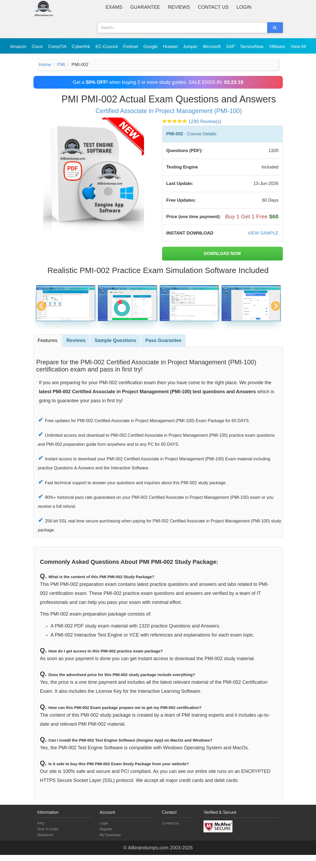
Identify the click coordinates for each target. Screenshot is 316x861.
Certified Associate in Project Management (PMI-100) (169, 111)
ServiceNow (252, 46)
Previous (41, 315)
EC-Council (107, 46)
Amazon (18, 46)
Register (106, 835)
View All (298, 46)
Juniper (191, 46)
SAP (231, 46)
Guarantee (145, 7)
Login (243, 7)
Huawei (171, 46)
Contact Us (213, 7)
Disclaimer (45, 841)
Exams (114, 7)
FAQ (40, 829)
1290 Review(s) (205, 122)
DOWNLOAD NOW (222, 259)
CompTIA (57, 46)
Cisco (38, 46)
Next (275, 315)
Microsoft (212, 46)
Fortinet (131, 46)
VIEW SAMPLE (261, 238)
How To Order (48, 835)
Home (45, 65)
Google (151, 46)
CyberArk (81, 46)
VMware (277, 46)
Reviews (179, 7)
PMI (62, 65)
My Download (110, 841)
